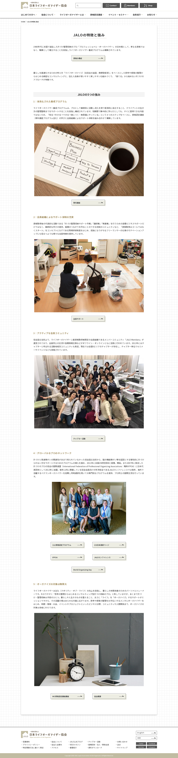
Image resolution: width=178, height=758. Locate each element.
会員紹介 (137, 14)
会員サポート (78, 319)
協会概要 (97, 696)
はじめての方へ (28, 14)
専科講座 (76, 203)
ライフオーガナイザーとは (72, 14)
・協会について (56, 742)
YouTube (141, 747)
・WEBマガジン (74, 745)
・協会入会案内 (56, 745)
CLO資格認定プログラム (61, 545)
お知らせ (151, 14)
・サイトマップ (121, 747)
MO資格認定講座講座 (60, 696)
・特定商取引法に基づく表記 (32, 747)
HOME (23, 22)
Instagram (152, 747)
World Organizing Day (82, 569)
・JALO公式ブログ (75, 742)
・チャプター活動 (93, 742)
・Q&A (118, 745)
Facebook (152, 744)
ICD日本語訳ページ (101, 545)
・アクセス (54, 747)
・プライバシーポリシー (30, 745)
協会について (47, 14)
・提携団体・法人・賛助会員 (98, 745)
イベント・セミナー (117, 14)
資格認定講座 (96, 14)
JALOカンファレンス (102, 557)
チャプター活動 (79, 438)
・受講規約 (25, 742)
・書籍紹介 (72, 747)
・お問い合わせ (121, 742)
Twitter (141, 744)
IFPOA (54, 557)
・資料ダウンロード (94, 747)
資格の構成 (77, 58)
